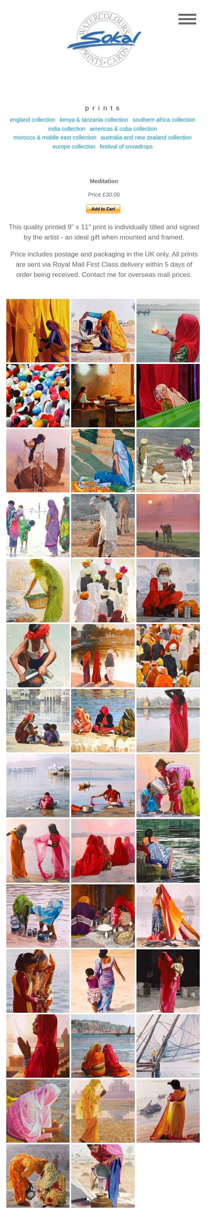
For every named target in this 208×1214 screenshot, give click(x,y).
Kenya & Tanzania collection (94, 120)
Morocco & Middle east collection (55, 137)
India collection (66, 129)
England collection (32, 120)
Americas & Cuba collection (123, 129)
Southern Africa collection (164, 120)
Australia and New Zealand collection (146, 137)
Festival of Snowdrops (126, 146)
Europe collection (74, 146)
